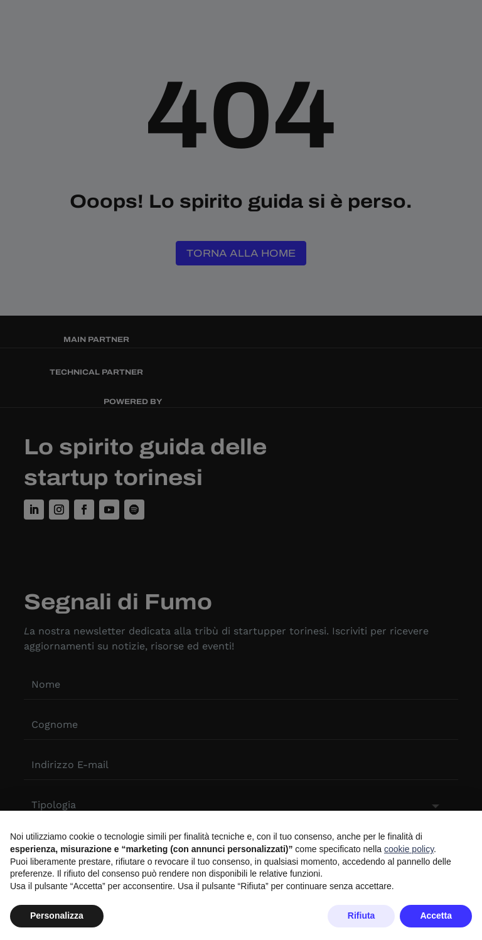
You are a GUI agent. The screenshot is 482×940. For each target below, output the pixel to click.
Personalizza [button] (56, 916)
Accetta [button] (436, 916)
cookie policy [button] (409, 849)
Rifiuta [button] (361, 916)
